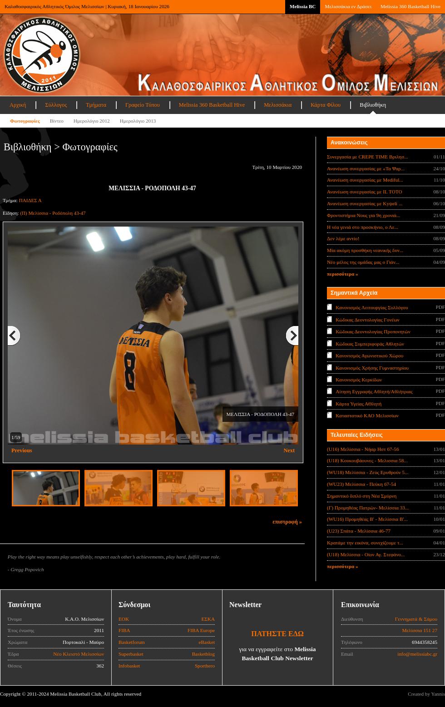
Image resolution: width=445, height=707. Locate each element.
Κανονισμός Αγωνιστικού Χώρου (369, 355)
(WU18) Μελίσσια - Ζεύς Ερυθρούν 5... (368, 472)
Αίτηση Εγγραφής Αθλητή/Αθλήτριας (374, 391)
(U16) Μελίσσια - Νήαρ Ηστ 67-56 (363, 449)
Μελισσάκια (278, 105)
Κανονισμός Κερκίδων (359, 379)
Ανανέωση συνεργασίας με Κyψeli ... (364, 203)
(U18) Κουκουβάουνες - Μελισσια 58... (367, 460)
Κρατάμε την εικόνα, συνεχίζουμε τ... (365, 542)
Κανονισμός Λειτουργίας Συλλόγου (372, 307)
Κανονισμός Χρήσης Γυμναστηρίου (372, 367)
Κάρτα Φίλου (326, 105)
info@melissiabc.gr (417, 654)
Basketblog (203, 654)
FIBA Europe (201, 630)
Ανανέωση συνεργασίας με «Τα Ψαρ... (366, 168)
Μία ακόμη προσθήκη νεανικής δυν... (365, 250)
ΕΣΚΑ (208, 619)
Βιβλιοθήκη (373, 105)
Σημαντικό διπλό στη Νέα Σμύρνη (361, 496)
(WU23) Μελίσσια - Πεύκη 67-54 (361, 484)
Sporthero (205, 665)
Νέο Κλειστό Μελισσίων (78, 654)
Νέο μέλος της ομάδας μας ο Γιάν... (363, 262)
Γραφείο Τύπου (142, 105)
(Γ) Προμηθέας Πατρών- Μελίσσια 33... (368, 507)
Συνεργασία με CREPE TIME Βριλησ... (367, 156)
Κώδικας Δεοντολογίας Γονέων (367, 319)
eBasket (207, 642)
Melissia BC (303, 6)
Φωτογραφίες (25, 121)
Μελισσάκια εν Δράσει (348, 6)
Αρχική (18, 105)
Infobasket (129, 665)
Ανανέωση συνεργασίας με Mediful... (365, 180)
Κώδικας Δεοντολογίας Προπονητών (373, 331)
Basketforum (132, 642)
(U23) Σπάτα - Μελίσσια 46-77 (359, 531)
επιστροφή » (287, 522)
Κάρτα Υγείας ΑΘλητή (358, 403)
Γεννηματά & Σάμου (416, 619)
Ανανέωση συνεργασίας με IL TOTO (364, 191)
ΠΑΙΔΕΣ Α (30, 200)
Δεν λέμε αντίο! (343, 238)
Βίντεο (57, 121)
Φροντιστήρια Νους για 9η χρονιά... (363, 215)
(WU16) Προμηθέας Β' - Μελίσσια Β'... (367, 519)
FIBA (124, 630)
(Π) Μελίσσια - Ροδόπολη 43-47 (52, 213)
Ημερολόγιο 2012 (92, 121)
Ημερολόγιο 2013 (138, 121)
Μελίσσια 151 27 (419, 630)
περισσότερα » (342, 274)
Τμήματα (96, 105)
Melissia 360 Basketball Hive (410, 6)
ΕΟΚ (124, 619)
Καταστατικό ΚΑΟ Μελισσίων (367, 415)
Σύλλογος (56, 105)
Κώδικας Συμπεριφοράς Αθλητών (370, 343)
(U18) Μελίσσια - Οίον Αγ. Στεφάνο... (366, 554)
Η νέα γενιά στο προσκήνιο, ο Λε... (362, 227)
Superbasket (131, 654)
